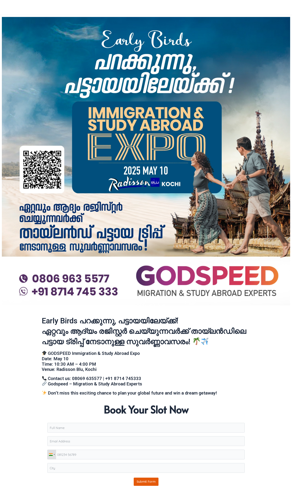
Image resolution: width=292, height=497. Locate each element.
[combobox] (51, 454)
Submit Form (146, 481)
